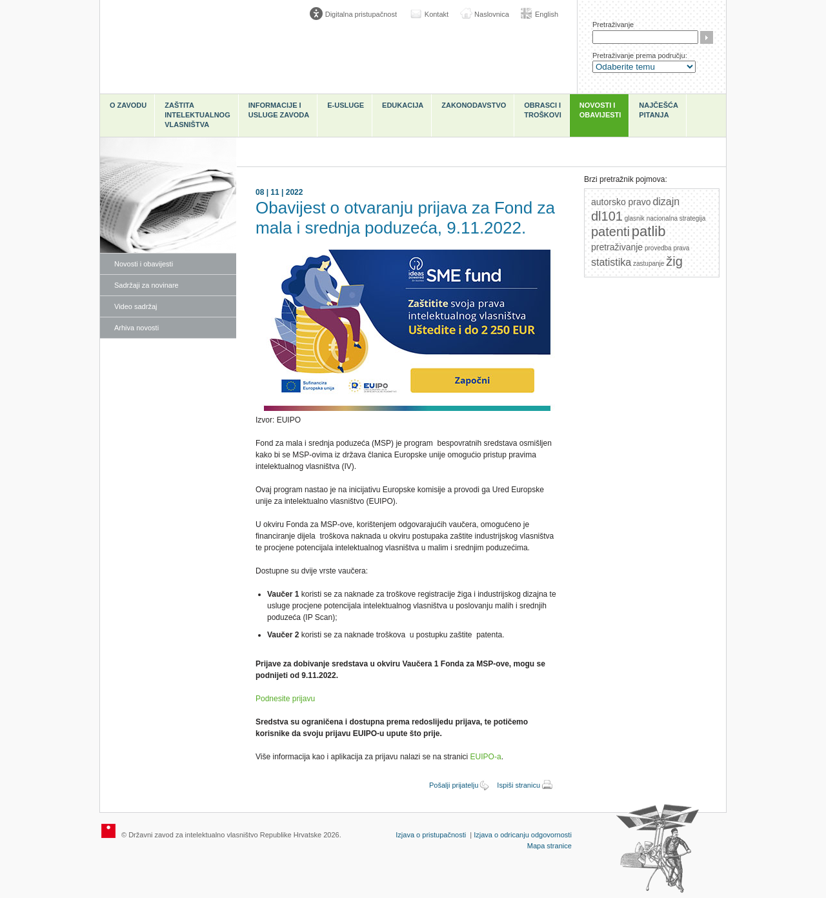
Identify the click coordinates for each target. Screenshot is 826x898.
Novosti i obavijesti (600, 110)
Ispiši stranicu (518, 785)
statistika (611, 262)
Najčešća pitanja (658, 110)
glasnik (635, 218)
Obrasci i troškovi (542, 110)
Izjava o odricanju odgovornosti (523, 835)
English (546, 14)
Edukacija (402, 105)
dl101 (607, 216)
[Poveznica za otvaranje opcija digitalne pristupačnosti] (356, 14)
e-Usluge (345, 105)
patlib (649, 231)
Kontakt (436, 14)
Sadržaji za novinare (146, 285)
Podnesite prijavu (285, 698)
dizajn (666, 201)
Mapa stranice (549, 846)
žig (674, 261)
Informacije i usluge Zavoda (279, 110)
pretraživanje (617, 247)
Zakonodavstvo (473, 105)
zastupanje (648, 263)
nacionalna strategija (676, 218)
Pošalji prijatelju (453, 785)
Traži (706, 37)
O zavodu (128, 105)
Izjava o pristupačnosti (431, 835)
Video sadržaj (135, 306)
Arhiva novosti (136, 328)
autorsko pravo (621, 202)
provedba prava (667, 248)
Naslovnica (491, 14)
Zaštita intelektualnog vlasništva (197, 114)
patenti (610, 231)
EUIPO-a (485, 756)
